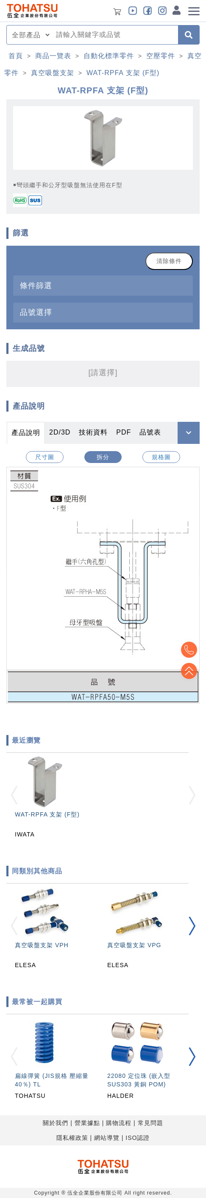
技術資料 (93, 432)
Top (189, 670)
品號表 (150, 432)
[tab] (103, 285)
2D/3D (59, 432)
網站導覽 (107, 1137)
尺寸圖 (44, 457)
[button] (192, 926)
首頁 (15, 55)
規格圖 (161, 457)
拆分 (103, 457)
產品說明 (25, 432)
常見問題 (150, 1122)
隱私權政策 (72, 1137)
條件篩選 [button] (36, 285)
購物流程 (118, 1122)
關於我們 (55, 1122)
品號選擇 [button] (36, 312)
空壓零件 (160, 55)
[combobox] (114, 34)
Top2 (189, 649)
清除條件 (169, 261)
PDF (123, 432)
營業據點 (87, 1122)
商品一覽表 (53, 55)
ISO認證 (137, 1137)
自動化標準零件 (109, 55)
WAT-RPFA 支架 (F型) (122, 72)
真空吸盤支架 (52, 72)
